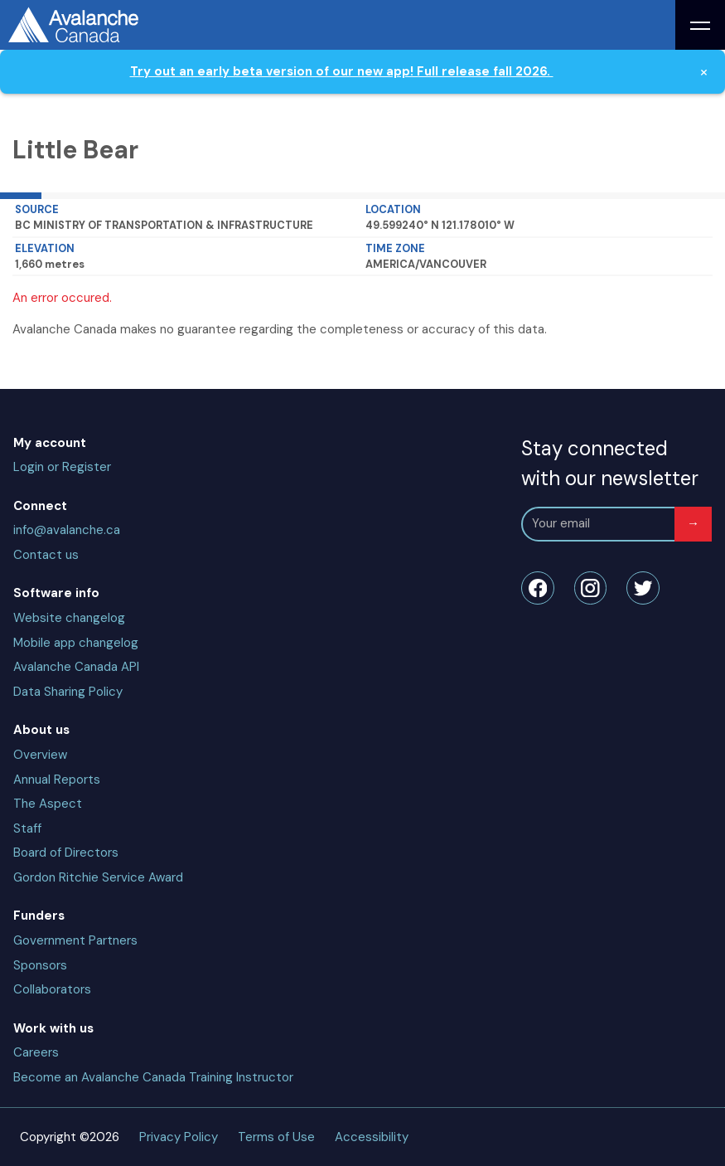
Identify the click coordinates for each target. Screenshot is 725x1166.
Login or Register (62, 467)
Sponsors (40, 965)
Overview (40, 754)
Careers (36, 1052)
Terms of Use (276, 1137)
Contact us (46, 555)
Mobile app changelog (75, 642)
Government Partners (75, 940)
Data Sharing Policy (68, 691)
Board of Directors (65, 852)
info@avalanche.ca (66, 530)
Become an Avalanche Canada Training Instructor (153, 1077)
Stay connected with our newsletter (609, 463)
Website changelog (69, 618)
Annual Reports (56, 779)
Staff (27, 828)
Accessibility (371, 1137)
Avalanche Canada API (76, 666)
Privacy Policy (178, 1137)
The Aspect (47, 803)
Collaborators (52, 989)
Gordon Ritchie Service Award (98, 877)
